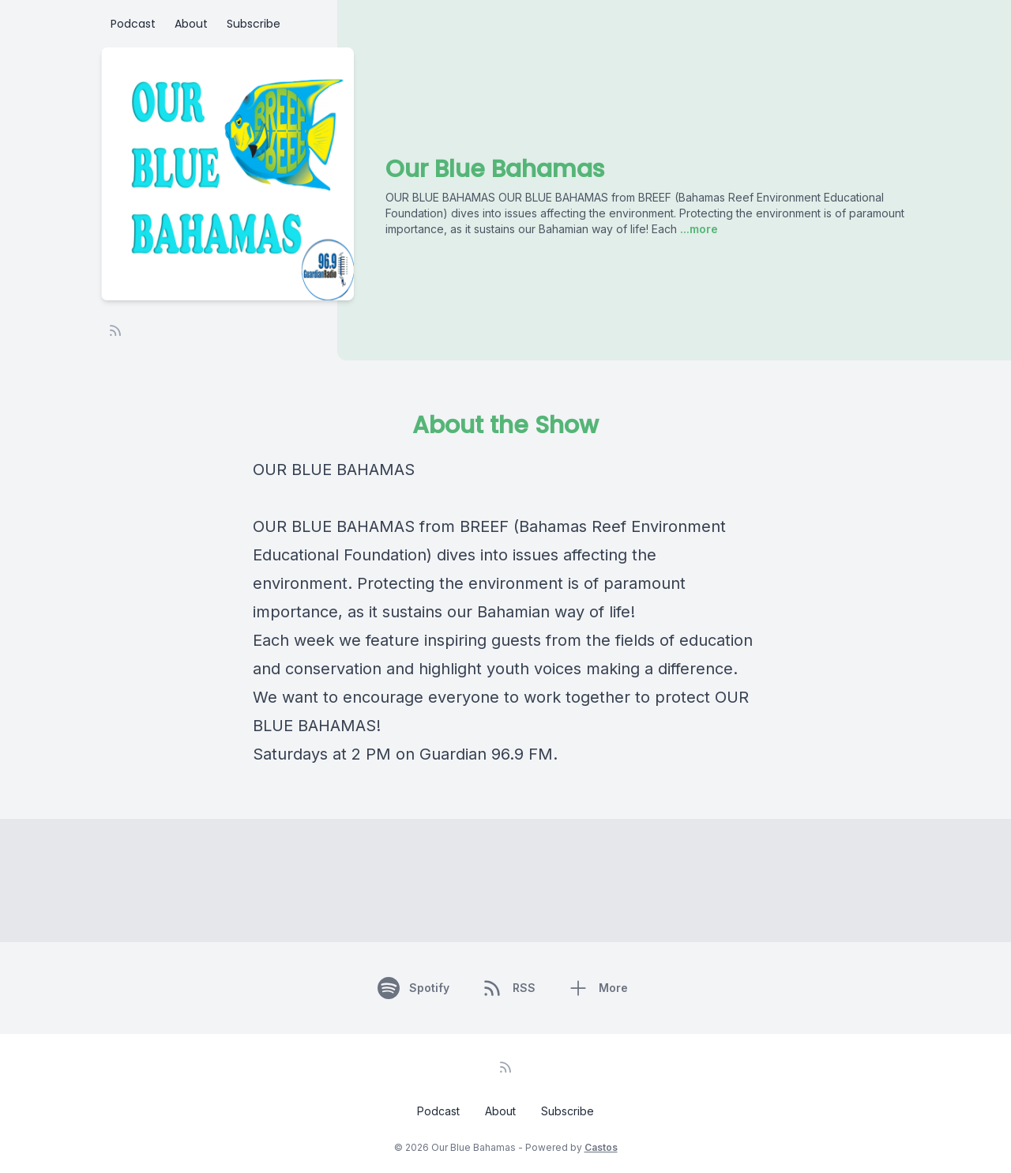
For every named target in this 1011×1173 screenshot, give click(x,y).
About (191, 24)
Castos (601, 1147)
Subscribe (253, 24)
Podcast (133, 24)
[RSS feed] (115, 330)
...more (697, 229)
